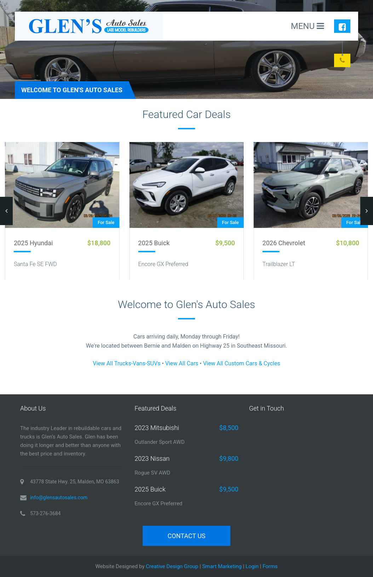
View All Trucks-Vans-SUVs (126, 363)
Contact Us (186, 536)
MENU (307, 26)
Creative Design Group (172, 566)
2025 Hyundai (33, 243)
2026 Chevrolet (284, 243)
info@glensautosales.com (58, 497)
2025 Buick (154, 243)
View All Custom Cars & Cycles (241, 363)
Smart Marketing (221, 566)
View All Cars (182, 363)
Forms (270, 566)
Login (252, 566)
